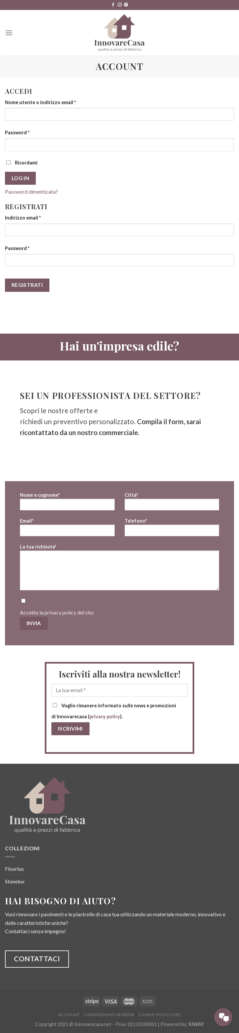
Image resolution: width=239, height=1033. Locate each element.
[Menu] (9, 33)
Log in (21, 178)
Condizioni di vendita (109, 1014)
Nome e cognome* (67, 503)
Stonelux (15, 881)
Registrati (27, 285)
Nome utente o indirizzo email (40, 102)
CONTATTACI (37, 958)
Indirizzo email (23, 218)
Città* (172, 503)
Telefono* (172, 529)
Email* (67, 529)
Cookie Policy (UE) (159, 1014)
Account (69, 1014)
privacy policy (60, 612)
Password (17, 132)
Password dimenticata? (31, 191)
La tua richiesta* (119, 569)
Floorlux (14, 869)
